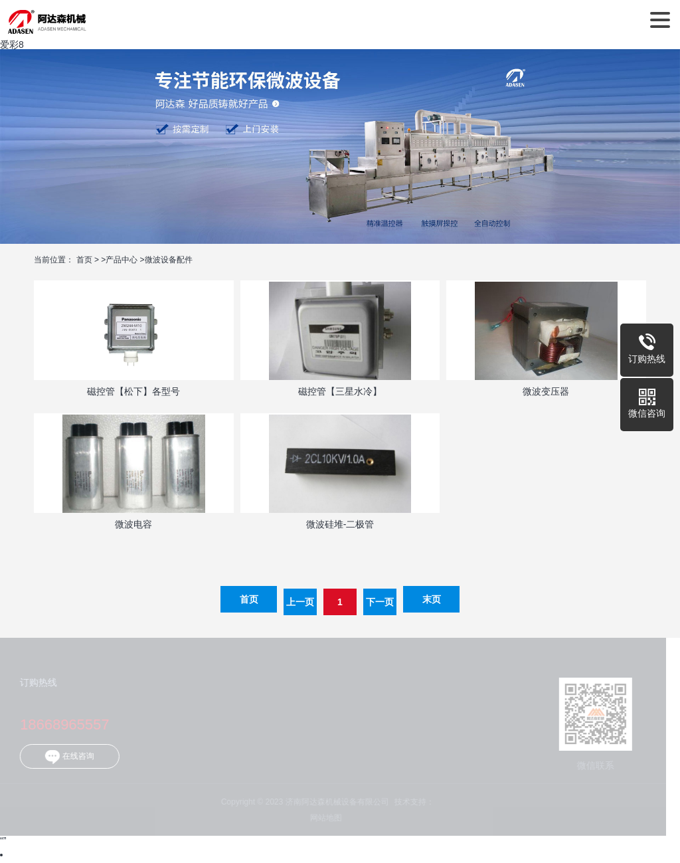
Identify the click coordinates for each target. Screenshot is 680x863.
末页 (431, 599)
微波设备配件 (169, 259)
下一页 (380, 602)
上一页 (300, 602)
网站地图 (321, 817)
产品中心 (121, 259)
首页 (84, 259)
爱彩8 (12, 44)
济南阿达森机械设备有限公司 (47, 20)
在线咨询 (65, 757)
